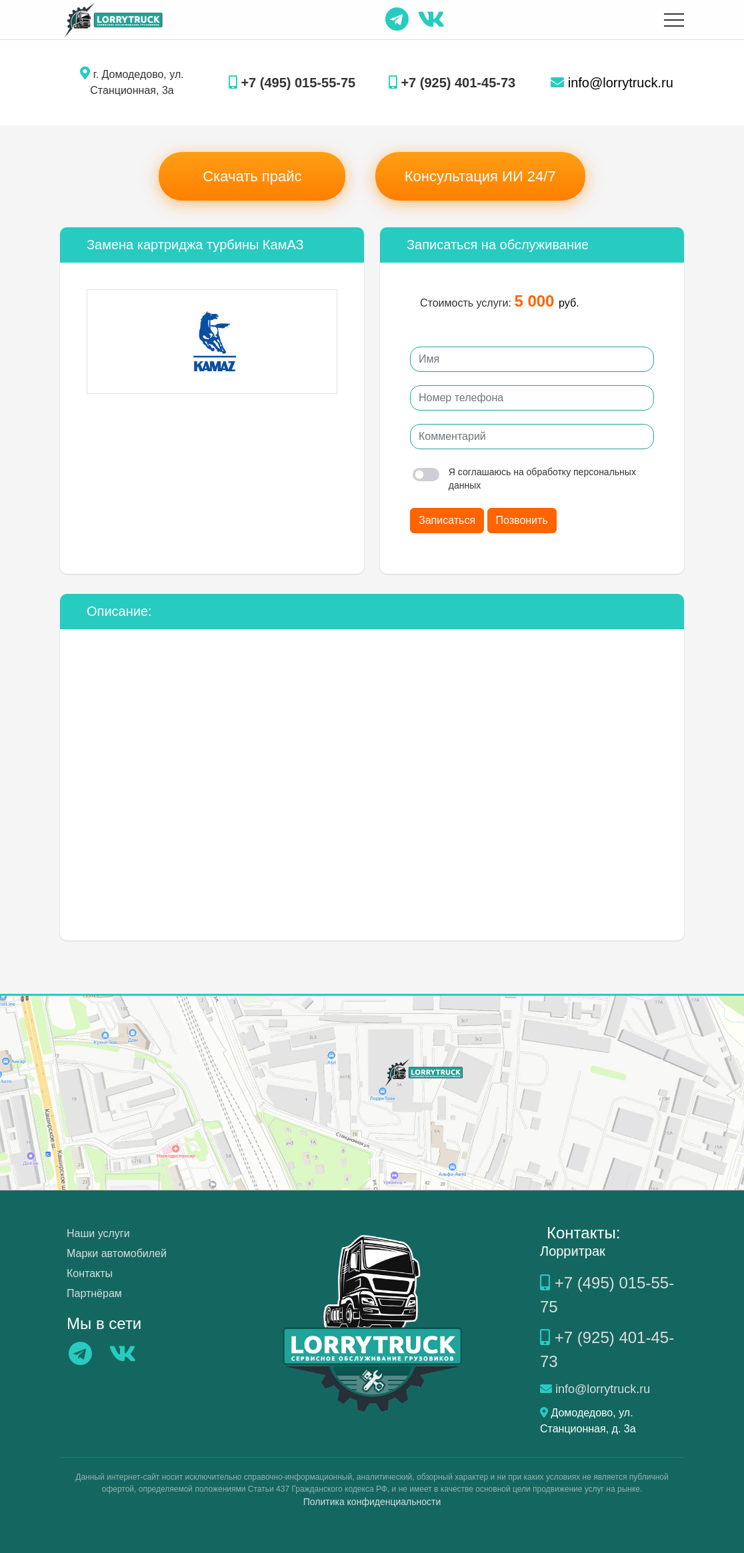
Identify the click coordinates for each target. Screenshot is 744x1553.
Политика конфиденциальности (372, 1501)
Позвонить (522, 520)
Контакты (90, 1273)
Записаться (447, 520)
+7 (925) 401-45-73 (452, 82)
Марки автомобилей (117, 1253)
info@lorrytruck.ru (612, 82)
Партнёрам (94, 1293)
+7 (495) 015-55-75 (292, 82)
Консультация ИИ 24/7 (480, 176)
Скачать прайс (252, 176)
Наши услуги (98, 1233)
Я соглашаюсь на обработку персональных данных (524, 479)
